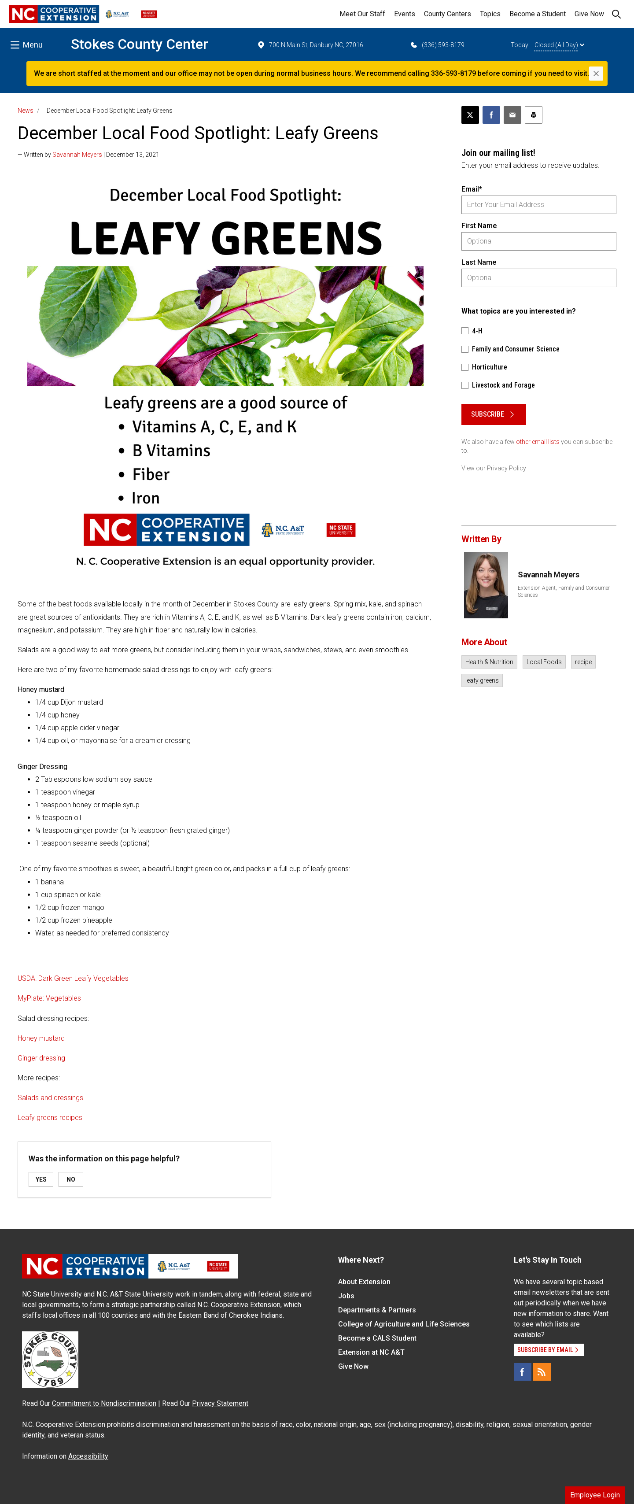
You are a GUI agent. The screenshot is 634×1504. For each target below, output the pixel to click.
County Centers (447, 14)
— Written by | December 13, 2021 (88, 154)
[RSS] (542, 1372)
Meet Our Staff (362, 14)
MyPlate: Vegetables (49, 998)
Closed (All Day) (559, 44)
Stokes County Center (139, 44)
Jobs (346, 1296)
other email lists (538, 441)
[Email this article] (512, 115)
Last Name (478, 262)
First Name (479, 226)
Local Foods (544, 661)
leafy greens (482, 680)
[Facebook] (522, 1372)
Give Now (589, 14)
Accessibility (88, 1456)
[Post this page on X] (470, 115)
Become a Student (537, 14)
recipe (583, 661)
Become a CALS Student (377, 1338)
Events (404, 14)
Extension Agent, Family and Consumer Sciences (564, 591)
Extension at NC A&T (371, 1352)
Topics (490, 14)
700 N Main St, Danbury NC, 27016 (310, 45)
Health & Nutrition (489, 661)
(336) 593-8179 (436, 45)
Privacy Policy (506, 468)
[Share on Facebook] (491, 115)
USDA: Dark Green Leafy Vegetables (73, 978)
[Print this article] (533, 115)
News (25, 110)
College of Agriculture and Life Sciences (404, 1324)
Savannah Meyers (77, 154)
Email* (471, 189)
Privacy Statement (220, 1403)
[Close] (596, 74)
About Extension (364, 1282)
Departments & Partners (377, 1310)
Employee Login (595, 1495)
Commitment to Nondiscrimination (104, 1403)
